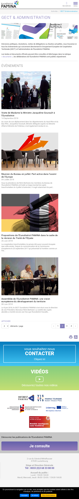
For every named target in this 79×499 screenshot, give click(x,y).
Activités (54, 11)
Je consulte (39, 446)
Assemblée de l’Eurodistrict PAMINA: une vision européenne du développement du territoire (25, 300)
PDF (76, 337)
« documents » (7, 57)
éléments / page (16, 326)
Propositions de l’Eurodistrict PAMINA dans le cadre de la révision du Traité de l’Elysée (29, 236)
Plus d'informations (48, 495)
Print (71, 337)
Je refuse (35, 495)
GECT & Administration (69, 11)
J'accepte (24, 495)
